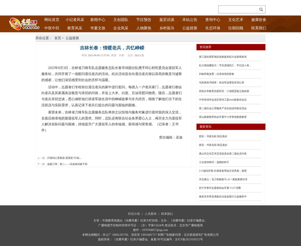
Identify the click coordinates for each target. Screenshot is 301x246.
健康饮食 (258, 20)
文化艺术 (235, 20)
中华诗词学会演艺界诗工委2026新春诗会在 (223, 99)
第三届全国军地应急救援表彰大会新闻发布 (223, 56)
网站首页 (51, 20)
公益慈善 (189, 28)
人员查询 (150, 213)
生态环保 (212, 28)
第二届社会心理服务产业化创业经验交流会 (223, 108)
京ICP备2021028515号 (189, 239)
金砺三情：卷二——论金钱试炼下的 (67, 164)
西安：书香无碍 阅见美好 (213, 136)
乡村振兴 (166, 28)
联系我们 (258, 28)
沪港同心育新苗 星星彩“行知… (64, 158)
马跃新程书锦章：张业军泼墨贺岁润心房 (221, 82)
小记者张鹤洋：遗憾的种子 (214, 162)
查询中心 (212, 20)
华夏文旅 (97, 28)
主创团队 (120, 20)
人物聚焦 (143, 28)
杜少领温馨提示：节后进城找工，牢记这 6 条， (225, 65)
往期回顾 (235, 28)
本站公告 (189, 20)
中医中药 (51, 28)
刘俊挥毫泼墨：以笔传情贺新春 (216, 74)
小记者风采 (74, 20)
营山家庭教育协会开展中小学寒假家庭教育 (223, 116)
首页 (57, 38)
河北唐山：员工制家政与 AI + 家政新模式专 (223, 179)
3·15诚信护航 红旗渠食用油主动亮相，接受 (223, 170)
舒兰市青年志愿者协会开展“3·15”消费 (220, 187)
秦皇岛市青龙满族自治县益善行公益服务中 (223, 196)
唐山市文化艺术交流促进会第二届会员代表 (223, 153)
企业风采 (120, 28)
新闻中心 (97, 20)
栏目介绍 (134, 213)
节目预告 (143, 20)
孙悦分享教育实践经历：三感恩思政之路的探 (224, 91)
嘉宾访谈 (166, 20)
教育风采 (74, 28)
